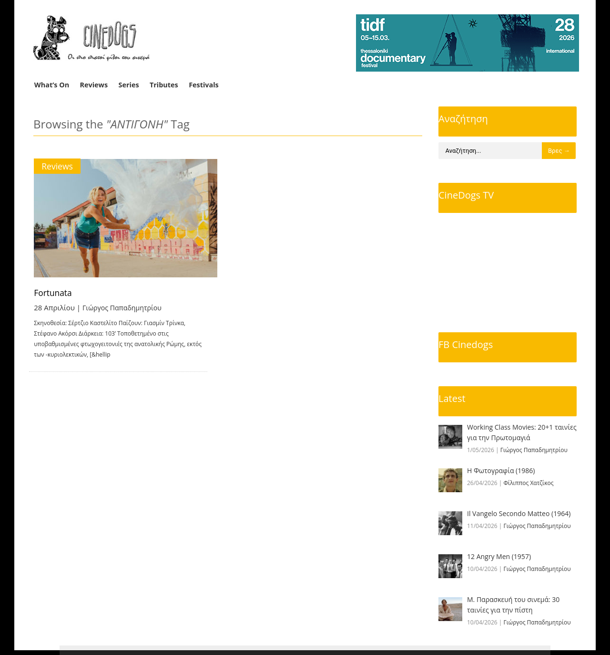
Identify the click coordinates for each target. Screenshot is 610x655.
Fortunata (53, 292)
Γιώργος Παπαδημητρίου (125, 307)
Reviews (94, 84)
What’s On (51, 84)
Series (129, 84)
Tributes (164, 84)
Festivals (204, 84)
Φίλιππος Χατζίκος (529, 483)
